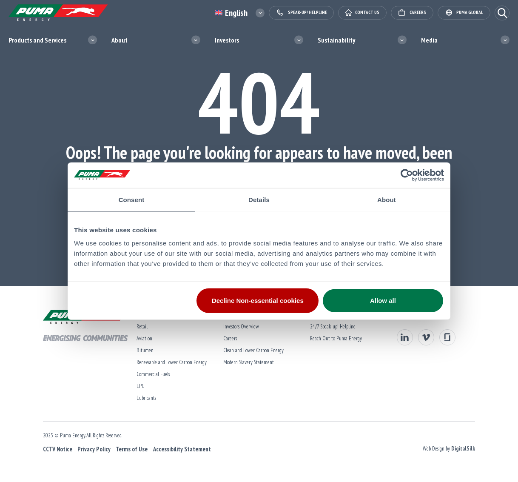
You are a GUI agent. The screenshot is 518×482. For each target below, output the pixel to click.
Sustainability (336, 40)
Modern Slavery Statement (247, 362)
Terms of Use (130, 449)
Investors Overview (240, 326)
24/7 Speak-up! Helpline (333, 326)
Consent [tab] (132, 199)
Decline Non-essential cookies (258, 300)
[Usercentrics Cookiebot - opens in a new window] (407, 174)
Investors (227, 40)
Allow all (383, 300)
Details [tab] (259, 199)
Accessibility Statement (180, 449)
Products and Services (37, 40)
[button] (502, 13)
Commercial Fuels (151, 374)
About (119, 40)
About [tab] (386, 199)
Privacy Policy (92, 449)
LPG (139, 386)
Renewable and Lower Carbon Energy (170, 362)
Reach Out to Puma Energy (336, 338)
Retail (140, 326)
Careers (229, 338)
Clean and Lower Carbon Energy (252, 350)
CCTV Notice (56, 449)
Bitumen (143, 350)
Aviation (143, 338)
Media (429, 40)
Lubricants (144, 398)
